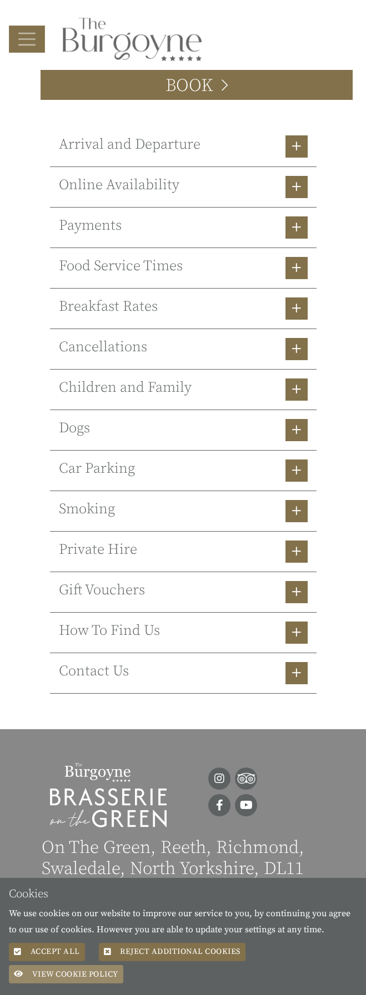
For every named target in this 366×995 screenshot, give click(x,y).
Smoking (87, 509)
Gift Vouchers (102, 590)
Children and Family (125, 387)
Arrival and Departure (129, 144)
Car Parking (97, 468)
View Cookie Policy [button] (66, 973)
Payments (90, 225)
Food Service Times (121, 266)
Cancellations (103, 347)
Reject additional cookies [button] (172, 951)
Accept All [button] (47, 951)
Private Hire (98, 550)
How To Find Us (109, 631)
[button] (183, 147)
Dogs (74, 428)
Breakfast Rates (108, 306)
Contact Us (94, 671)
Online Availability (119, 185)
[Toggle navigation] (27, 39)
